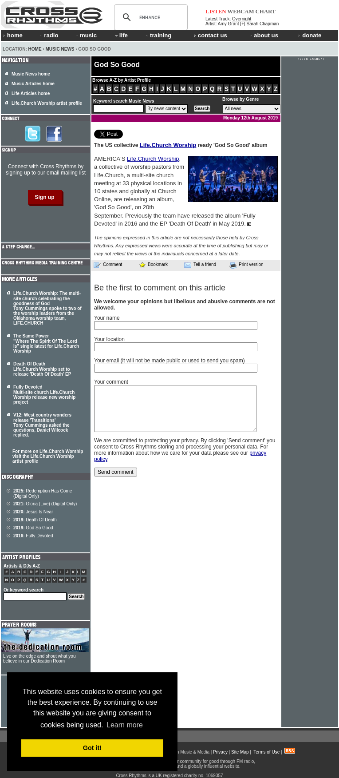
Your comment (111, 382)
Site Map (239, 752)
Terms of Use (266, 752)
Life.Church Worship (168, 145)
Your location (109, 339)
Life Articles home (31, 93)
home (13, 35)
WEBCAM (240, 11)
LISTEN (215, 11)
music (86, 35)
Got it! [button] (92, 747)
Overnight (241, 18)
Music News (59, 49)
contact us (210, 35)
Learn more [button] (124, 725)
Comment (108, 265)
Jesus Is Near (33, 511)
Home (35, 49)
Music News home (31, 73)
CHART (266, 11)
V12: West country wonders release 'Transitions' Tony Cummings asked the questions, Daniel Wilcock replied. (42, 425)
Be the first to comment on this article (159, 287)
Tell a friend (200, 265)
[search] (149, 17)
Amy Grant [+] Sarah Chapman (248, 23)
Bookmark (153, 264)
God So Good (33, 527)
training (158, 35)
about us (263, 35)
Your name (107, 318)
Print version (246, 265)
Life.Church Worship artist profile (47, 103)
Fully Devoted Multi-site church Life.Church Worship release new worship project (44, 395)
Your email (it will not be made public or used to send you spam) (169, 360)
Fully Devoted (33, 535)
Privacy (220, 752)
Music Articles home (33, 83)
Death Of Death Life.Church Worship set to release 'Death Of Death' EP (42, 369)
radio (48, 35)
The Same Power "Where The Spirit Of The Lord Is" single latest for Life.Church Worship (46, 343)
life (121, 35)
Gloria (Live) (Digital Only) (45, 503)
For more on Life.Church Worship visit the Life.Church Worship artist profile (47, 456)
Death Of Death (35, 519)
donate (309, 35)
